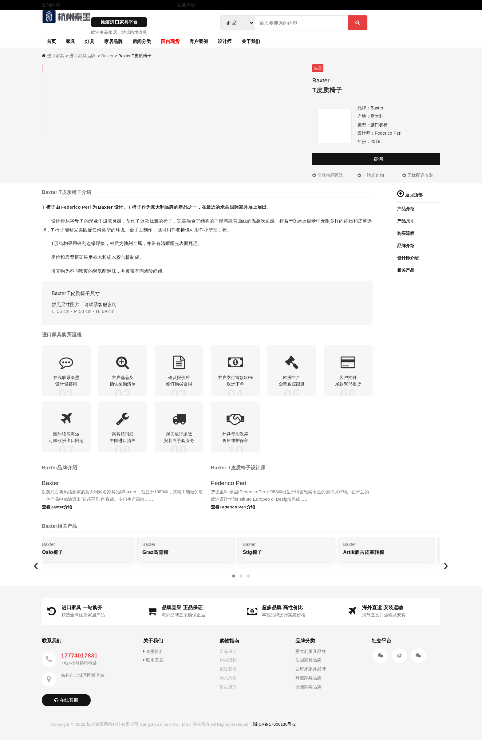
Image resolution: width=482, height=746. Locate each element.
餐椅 (180, 229)
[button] (233, 582)
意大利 (157, 207)
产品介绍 (405, 208)
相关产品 (405, 270)
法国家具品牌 (308, 666)
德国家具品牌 (308, 692)
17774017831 (79, 661)
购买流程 (405, 233)
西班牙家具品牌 (310, 675)
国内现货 (170, 41)
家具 (70, 41)
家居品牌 (113, 41)
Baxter (107, 55)
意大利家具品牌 (310, 657)
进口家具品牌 (82, 55)
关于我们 (251, 41)
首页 (51, 41)
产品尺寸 (405, 221)
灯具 (89, 41)
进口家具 (55, 55)
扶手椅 (220, 229)
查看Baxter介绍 (57, 513)
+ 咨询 (376, 158)
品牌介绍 (405, 245)
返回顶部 (410, 194)
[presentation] (36, 571)
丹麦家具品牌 (308, 683)
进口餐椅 (379, 124)
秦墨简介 (153, 657)
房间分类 (141, 41)
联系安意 (153, 666)
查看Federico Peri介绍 (233, 513)
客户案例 (198, 41)
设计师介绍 (408, 257)
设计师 (224, 41)
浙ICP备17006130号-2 (274, 730)
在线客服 (66, 706)
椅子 (50, 207)
